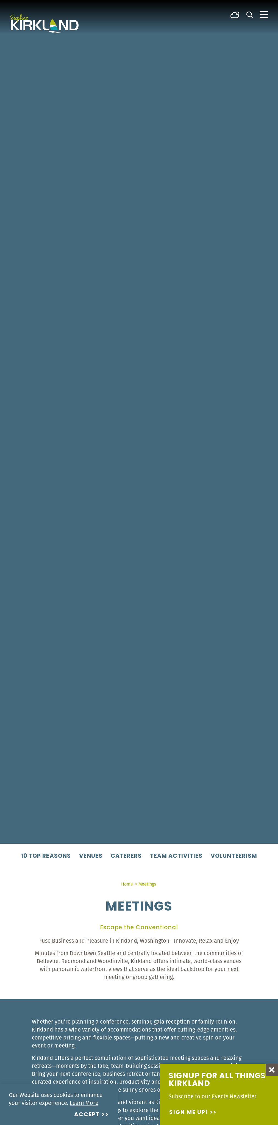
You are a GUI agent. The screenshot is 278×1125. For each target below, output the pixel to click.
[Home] (44, 23)
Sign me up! (188, 1112)
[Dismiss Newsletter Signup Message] (272, 1070)
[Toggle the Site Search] (249, 14)
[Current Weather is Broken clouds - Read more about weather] (234, 14)
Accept (87, 1114)
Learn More (84, 1103)
